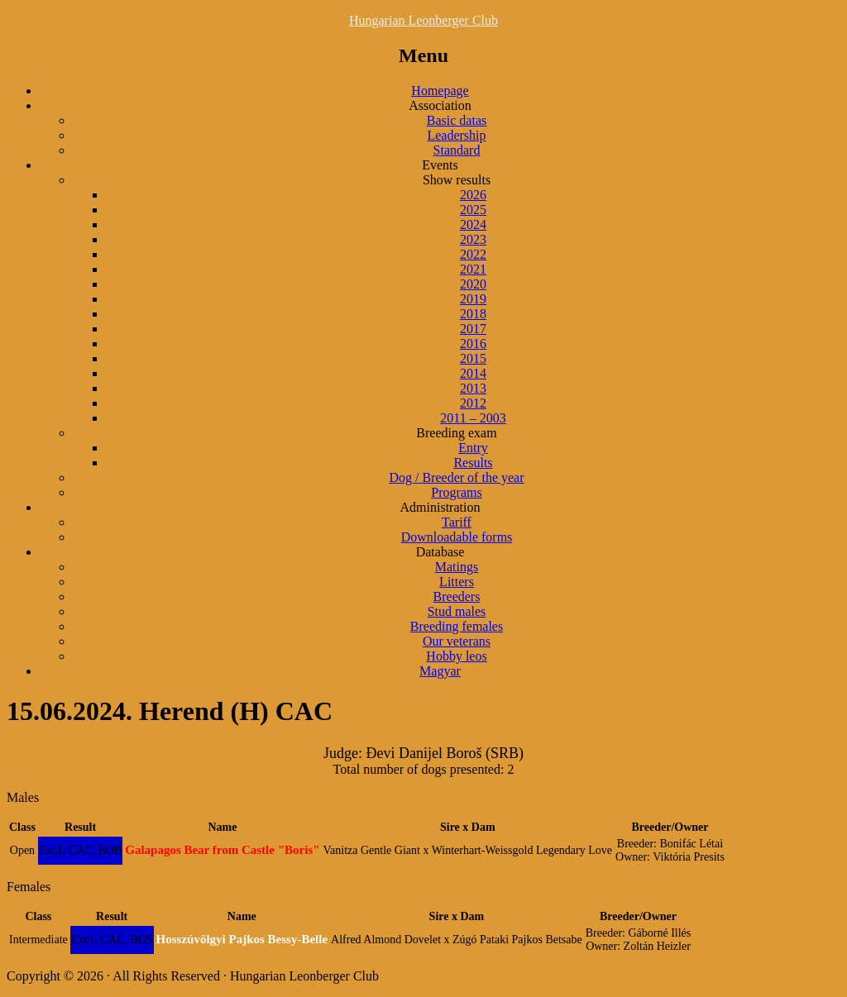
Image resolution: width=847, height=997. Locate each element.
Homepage (439, 90)
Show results (456, 180)
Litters (456, 582)
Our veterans (456, 641)
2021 (473, 269)
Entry (473, 448)
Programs (456, 492)
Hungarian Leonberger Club (423, 20)
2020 (473, 284)
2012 (473, 403)
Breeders (457, 596)
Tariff (456, 522)
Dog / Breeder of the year (456, 477)
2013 (473, 388)
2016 (473, 343)
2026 (473, 195)
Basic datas (456, 120)
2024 (473, 224)
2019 (473, 299)
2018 (473, 314)
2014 (473, 373)
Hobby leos (456, 656)
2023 (473, 239)
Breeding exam (456, 433)
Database (440, 552)
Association (440, 105)
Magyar (440, 671)
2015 (473, 358)
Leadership (456, 135)
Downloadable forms (457, 537)
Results (472, 463)
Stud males (457, 611)
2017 (473, 329)
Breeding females (456, 626)
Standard (457, 150)
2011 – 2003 (472, 418)
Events (440, 165)
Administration (440, 507)
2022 (473, 254)
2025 (473, 210)
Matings (456, 567)
